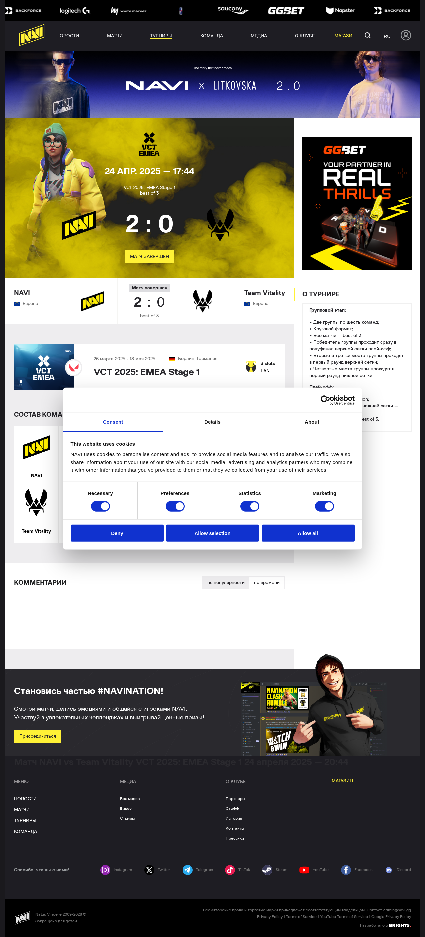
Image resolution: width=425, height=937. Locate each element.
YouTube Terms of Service (344, 917)
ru (387, 36)
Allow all (308, 533)
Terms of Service (301, 917)
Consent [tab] (113, 422)
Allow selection (212, 533)
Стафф (232, 808)
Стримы (127, 818)
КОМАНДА (25, 831)
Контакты (235, 828)
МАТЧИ (22, 810)
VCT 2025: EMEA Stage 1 (147, 372)
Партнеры (235, 799)
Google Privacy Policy (391, 917)
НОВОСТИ (25, 799)
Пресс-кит (236, 838)
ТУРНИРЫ (25, 820)
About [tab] (312, 422)
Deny (117, 533)
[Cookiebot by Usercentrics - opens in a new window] (326, 400)
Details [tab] (212, 422)
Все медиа (130, 799)
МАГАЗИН (342, 781)
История (234, 818)
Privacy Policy (270, 917)
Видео (126, 808)
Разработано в (385, 925)
